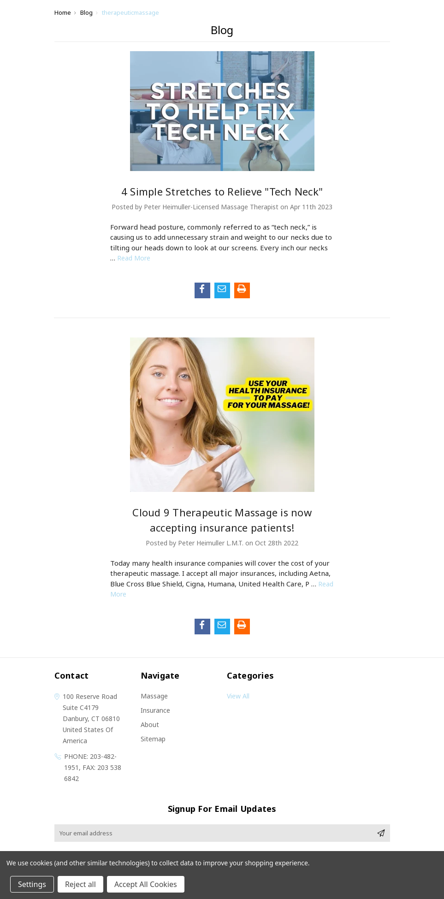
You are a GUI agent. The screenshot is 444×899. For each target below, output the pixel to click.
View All (238, 696)
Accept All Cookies (145, 884)
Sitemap (153, 738)
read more (133, 258)
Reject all (80, 884)
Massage (154, 696)
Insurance (155, 710)
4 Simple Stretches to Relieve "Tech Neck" (222, 191)
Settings (32, 884)
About (150, 724)
